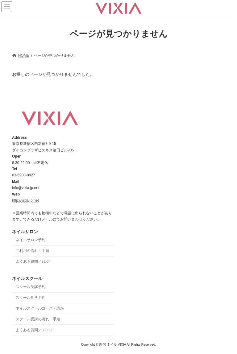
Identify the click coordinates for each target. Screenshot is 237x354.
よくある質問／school (34, 329)
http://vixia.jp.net (25, 200)
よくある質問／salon (33, 261)
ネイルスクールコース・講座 (40, 308)
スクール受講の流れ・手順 (38, 319)
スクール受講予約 (30, 287)
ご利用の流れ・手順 (32, 251)
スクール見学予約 (30, 297)
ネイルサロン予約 (30, 240)
